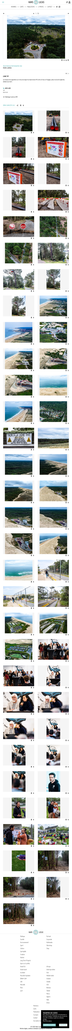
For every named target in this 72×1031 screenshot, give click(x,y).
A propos (41, 7)
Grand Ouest (23, 970)
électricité (5, 92)
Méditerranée (50, 976)
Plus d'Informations (47, 1021)
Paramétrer (63, 1025)
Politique (22, 936)
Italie (47, 1000)
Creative (22, 954)
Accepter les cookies (49, 1025)
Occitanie (22, 973)
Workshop (49, 945)
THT (4, 90)
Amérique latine (50, 970)
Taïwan (48, 991)
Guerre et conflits (25, 963)
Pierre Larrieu (7, 68)
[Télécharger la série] (21, 105)
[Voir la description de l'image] (66, 60)
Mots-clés (8, 88)
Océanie (48, 979)
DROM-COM (23, 979)
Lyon (21, 991)
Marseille (22, 985)
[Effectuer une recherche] (67, 2)
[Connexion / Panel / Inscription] (69, 2)
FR (66, 73)
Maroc (48, 994)
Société (22, 939)
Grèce (48, 1003)
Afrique (48, 966)
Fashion (22, 957)
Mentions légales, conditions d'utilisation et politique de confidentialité (36, 1028)
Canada (48, 982)
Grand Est (22, 966)
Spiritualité (23, 951)
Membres (13, 7)
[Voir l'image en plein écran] (68, 60)
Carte (22, 7)
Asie (47, 973)
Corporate (49, 939)
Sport (21, 945)
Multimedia (49, 942)
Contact (49, 7)
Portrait (48, 936)
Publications (31, 7)
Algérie (48, 997)
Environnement (24, 942)
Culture (22, 948)
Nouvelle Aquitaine (25, 976)
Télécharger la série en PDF (11, 97)
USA (47, 985)
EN (68, 73)
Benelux (48, 988)
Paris (21, 988)
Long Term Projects (25, 960)
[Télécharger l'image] (62, 60)
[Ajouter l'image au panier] (64, 60)
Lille (21, 982)
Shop (47, 948)
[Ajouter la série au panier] (23, 105)
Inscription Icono (37, 1021)
